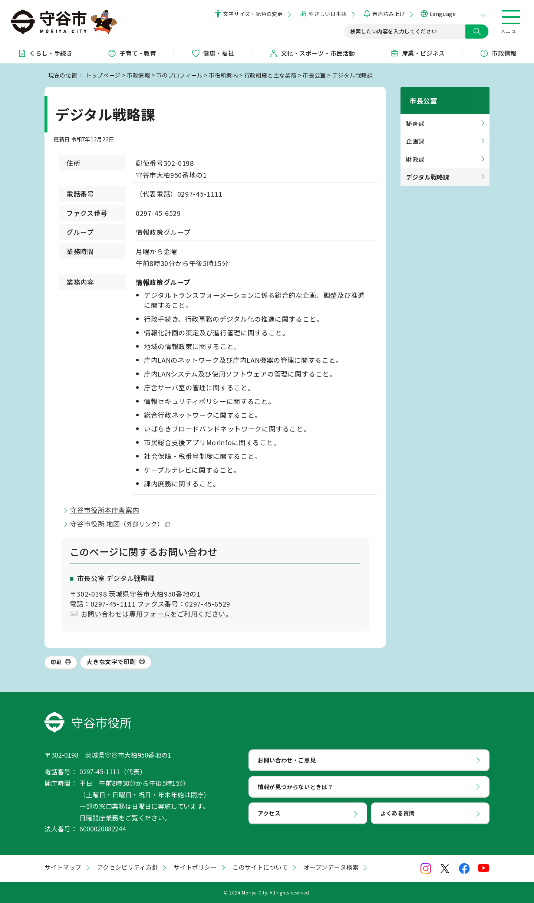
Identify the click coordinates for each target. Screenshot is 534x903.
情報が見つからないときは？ (295, 786)
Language (442, 13)
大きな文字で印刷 (111, 661)
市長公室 (314, 75)
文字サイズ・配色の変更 (253, 13)
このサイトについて (260, 867)
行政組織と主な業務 (270, 75)
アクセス (269, 813)
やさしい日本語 (327, 13)
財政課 (415, 150)
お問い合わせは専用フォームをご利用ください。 (157, 613)
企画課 (415, 132)
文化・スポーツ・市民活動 (312, 53)
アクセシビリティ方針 (127, 867)
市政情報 (138, 75)
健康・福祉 (212, 53)
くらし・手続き (44, 53)
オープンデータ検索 (331, 867)
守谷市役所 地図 (120, 523)
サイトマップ (63, 867)
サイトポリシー (195, 867)
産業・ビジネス (417, 53)
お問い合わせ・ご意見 (287, 760)
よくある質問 (397, 813)
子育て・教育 (132, 53)
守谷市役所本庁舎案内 (104, 510)
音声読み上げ (388, 13)
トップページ (103, 75)
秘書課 (415, 114)
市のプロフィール (179, 75)
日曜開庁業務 (99, 817)
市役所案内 (223, 75)
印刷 (56, 662)
